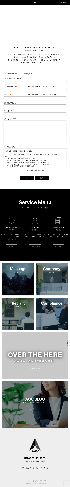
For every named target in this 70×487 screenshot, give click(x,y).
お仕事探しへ (63, 2)
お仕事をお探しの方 (35, 368)
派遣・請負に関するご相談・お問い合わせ (35, 468)
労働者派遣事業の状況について (42, 481)
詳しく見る (12, 246)
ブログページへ (35, 409)
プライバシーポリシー (25, 481)
